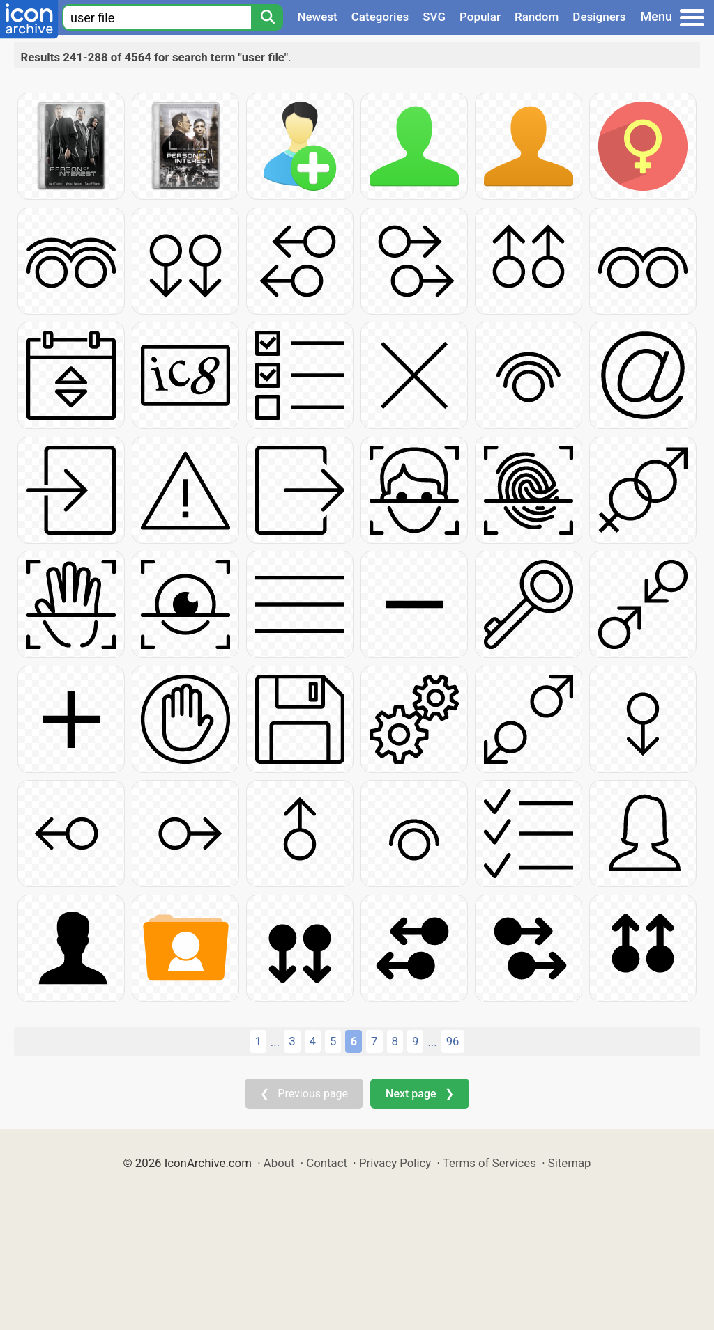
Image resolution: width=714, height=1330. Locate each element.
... (275, 1042)
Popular (480, 17)
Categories (380, 17)
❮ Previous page (304, 1093)
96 (452, 1041)
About (279, 1163)
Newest (317, 17)
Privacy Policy (395, 1163)
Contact (326, 1163)
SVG (434, 17)
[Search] (267, 17)
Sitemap (569, 1163)
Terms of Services (489, 1163)
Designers (598, 17)
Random (537, 17)
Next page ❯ (419, 1093)
